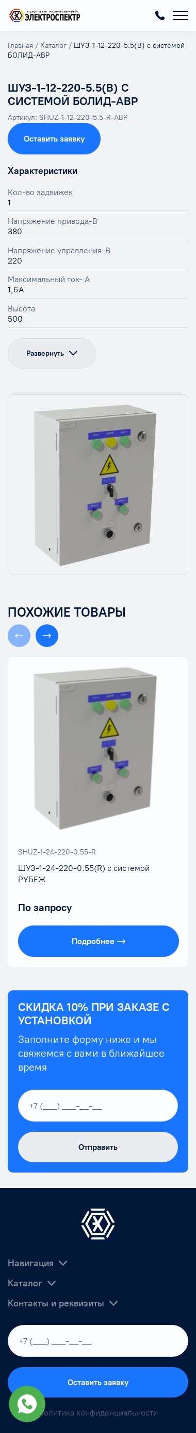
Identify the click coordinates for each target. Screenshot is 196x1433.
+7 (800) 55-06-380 (160, 15)
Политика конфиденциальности (98, 1413)
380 (15, 231)
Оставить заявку (54, 139)
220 (15, 261)
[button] (47, 635)
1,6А (16, 289)
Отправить (98, 1147)
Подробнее (98, 941)
